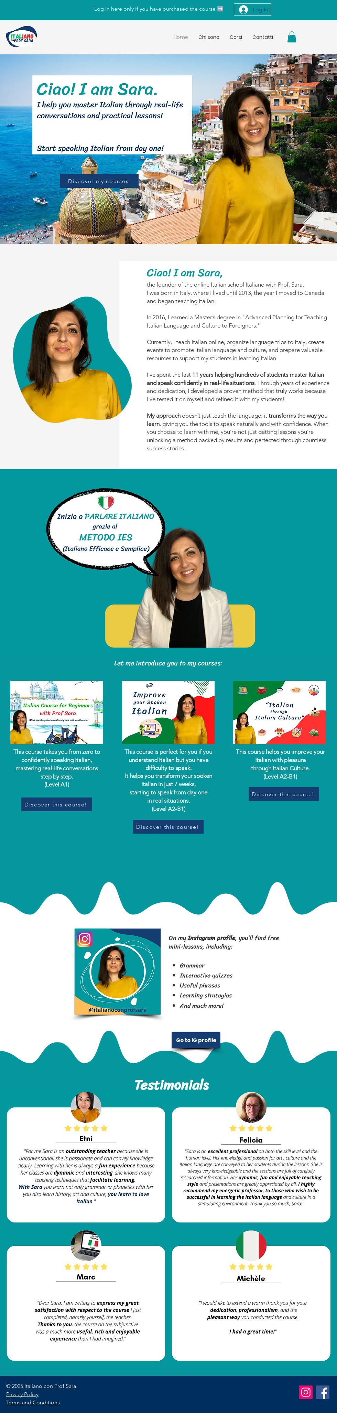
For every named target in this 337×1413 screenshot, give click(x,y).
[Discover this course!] (56, 804)
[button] (291, 36)
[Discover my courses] (99, 181)
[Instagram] (306, 1392)
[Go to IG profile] (196, 1040)
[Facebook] (322, 1392)
